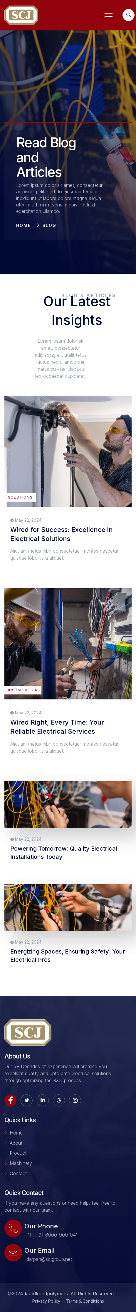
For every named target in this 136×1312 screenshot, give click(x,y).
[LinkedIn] (43, 1100)
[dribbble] (59, 1100)
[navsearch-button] (128, 15)
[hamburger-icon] (108, 15)
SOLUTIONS (20, 497)
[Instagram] (75, 1100)
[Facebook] (10, 1100)
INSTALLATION (23, 690)
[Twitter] (27, 1100)
